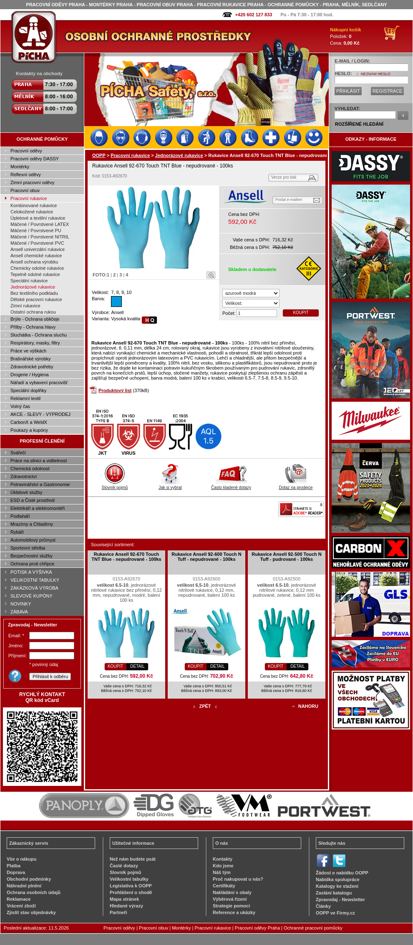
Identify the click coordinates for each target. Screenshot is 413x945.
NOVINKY (20, 603)
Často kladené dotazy (231, 485)
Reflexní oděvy (25, 174)
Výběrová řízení (230, 899)
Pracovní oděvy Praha (257, 927)
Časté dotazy (124, 865)
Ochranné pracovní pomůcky (313, 927)
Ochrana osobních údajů (33, 892)
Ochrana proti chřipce (32, 563)
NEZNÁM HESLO (375, 74)
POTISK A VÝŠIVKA (31, 572)
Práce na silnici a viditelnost (38, 460)
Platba (13, 865)
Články (323, 906)
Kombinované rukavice (33, 205)
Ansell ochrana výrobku (34, 261)
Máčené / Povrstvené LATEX (39, 224)
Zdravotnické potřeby (31, 366)
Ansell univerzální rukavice (37, 249)
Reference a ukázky (234, 912)
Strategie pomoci (231, 905)
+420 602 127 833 (253, 14)
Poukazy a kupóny (29, 430)
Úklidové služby (26, 492)
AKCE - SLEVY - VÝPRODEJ (40, 414)
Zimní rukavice (25, 305)
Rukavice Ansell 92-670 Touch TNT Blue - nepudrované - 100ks (126, 557)
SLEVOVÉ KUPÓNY (31, 595)
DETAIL (137, 666)
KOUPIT (300, 312)
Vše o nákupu (22, 858)
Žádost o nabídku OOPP (342, 872)
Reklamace (19, 899)
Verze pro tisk (284, 177)
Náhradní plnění (24, 885)
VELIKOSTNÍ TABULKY (34, 580)
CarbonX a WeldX (28, 422)
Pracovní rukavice (28, 198)
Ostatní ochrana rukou (33, 311)
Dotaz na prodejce (295, 485)
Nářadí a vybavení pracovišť (39, 382)
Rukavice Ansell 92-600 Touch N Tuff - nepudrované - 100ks (206, 557)
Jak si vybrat (170, 485)
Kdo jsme (223, 865)
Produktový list (114, 390)
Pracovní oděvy (26, 150)
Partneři (118, 912)
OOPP (99, 155)
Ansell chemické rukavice (36, 255)
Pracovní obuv (25, 190)
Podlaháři (20, 516)
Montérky (19, 166)
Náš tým (222, 872)
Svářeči (18, 452)
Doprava (16, 872)
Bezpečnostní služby (31, 555)
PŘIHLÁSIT (348, 91)
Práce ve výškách (28, 350)
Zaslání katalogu (334, 892)
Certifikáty (224, 885)
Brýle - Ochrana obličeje (34, 319)
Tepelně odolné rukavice (35, 274)
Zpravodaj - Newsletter (340, 899)
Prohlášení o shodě (131, 892)
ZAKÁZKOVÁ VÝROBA (34, 587)
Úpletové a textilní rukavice (37, 217)
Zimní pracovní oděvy (32, 182)
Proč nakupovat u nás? (238, 879)
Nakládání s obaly (232, 892)
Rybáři (17, 532)
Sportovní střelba (27, 547)
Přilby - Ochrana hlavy (32, 326)
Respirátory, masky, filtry (35, 342)
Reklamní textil (25, 398)
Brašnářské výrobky (30, 358)
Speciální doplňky (28, 390)
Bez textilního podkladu (34, 293)
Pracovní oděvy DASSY (34, 158)
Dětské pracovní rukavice (36, 299)
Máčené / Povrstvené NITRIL (39, 236)
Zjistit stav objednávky (31, 912)
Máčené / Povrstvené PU (35, 230)
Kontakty (222, 858)
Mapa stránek (124, 899)
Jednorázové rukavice (32, 286)
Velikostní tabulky (129, 879)
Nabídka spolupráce (338, 879)
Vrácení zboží (21, 905)
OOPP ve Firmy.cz (335, 912)
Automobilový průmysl (32, 539)
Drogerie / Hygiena (29, 374)
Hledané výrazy (126, 905)
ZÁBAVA (19, 611)
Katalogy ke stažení (337, 886)
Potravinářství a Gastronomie (40, 484)
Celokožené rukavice (31, 211)
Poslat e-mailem (288, 200)
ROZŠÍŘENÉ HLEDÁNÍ (359, 124)
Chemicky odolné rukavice (37, 268)
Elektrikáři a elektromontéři (37, 508)
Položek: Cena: (345, 36)
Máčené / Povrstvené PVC (37, 243)
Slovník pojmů (115, 485)
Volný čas (20, 406)
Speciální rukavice (29, 280)
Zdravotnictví (23, 476)
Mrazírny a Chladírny (31, 524)
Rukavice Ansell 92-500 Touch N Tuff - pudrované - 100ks (287, 557)
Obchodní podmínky (29, 879)
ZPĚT (205, 706)
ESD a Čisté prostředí (32, 500)
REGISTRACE (388, 91)
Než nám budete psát (133, 858)
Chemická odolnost (30, 468)
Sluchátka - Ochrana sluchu (38, 334)
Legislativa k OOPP (131, 885)
